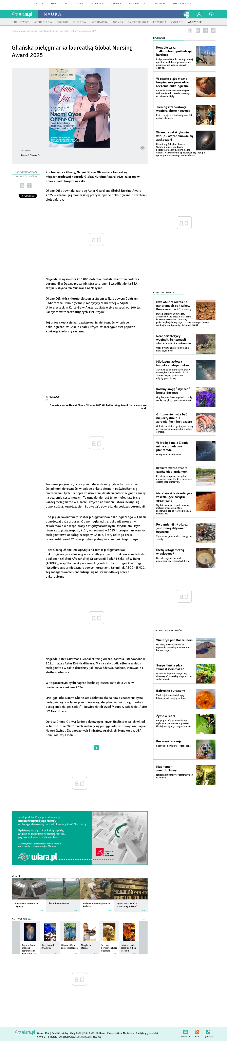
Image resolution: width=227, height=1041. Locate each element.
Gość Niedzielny (138, 4)
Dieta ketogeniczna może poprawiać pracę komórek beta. (172, 560)
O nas (40, 1033)
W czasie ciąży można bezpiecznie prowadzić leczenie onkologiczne (172, 82)
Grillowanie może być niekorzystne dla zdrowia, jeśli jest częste (174, 418)
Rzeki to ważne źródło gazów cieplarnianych (172, 470)
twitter (213, 30)
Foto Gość (88, 1033)
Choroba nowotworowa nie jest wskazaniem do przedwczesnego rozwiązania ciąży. (173, 93)
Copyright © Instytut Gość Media (53, 1037)
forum (39, 4)
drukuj (29, 185)
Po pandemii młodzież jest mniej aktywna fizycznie (172, 528)
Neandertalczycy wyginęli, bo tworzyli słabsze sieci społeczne (173, 339)
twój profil (199, 14)
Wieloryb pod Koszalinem (174, 640)
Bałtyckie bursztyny (170, 691)
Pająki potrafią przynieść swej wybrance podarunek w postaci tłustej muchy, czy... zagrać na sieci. (174, 723)
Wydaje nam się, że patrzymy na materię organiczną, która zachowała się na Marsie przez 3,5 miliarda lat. (173, 509)
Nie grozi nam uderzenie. (169, 454)
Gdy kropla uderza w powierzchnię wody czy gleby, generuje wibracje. (174, 399)
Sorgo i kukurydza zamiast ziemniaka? (170, 667)
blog (53, 4)
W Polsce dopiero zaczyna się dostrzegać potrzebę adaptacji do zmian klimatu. (174, 676)
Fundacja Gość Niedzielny (120, 1033)
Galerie (16, 876)
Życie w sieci (165, 716)
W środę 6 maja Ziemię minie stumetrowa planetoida (172, 446)
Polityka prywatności (147, 1033)
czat (66, 4)
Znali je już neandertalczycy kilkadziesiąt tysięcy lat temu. (171, 697)
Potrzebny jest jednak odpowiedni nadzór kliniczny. (174, 117)
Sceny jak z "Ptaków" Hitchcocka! (173, 745)
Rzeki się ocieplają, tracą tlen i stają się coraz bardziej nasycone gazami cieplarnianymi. (174, 479)
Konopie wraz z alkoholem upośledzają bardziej (174, 51)
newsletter (185, 1031)
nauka (53, 14)
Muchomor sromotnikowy (166, 768)
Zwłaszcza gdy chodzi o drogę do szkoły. (174, 538)
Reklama (100, 1033)
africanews (53, 396)
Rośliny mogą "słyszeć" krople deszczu (173, 391)
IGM (47, 1033)
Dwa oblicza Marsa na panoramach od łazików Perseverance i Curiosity (173, 305)
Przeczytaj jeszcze (163, 293)
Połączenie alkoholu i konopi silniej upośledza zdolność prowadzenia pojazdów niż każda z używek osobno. (174, 63)
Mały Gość (160, 4)
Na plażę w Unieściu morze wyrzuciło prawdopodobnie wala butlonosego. (173, 647)
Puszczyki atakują (169, 741)
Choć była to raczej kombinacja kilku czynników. (172, 349)
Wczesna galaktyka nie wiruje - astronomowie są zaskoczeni (174, 136)
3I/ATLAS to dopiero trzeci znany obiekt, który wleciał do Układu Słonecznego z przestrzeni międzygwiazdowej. (173, 374)
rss (198, 30)
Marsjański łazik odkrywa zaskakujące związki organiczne (174, 497)
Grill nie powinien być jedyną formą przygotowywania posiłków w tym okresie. (174, 429)
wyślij (22, 185)
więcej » (41, 908)
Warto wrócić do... (22, 919)
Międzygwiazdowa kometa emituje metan (172, 363)
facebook (205, 30)
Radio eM (116, 4)
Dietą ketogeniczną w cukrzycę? (170, 552)
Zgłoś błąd (208, 1031)
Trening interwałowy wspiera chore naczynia (173, 109)
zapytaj (80, 4)
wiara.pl (25, 14)
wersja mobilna (182, 4)
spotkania (98, 4)
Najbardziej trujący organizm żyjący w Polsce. (174, 776)
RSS (197, 1031)
